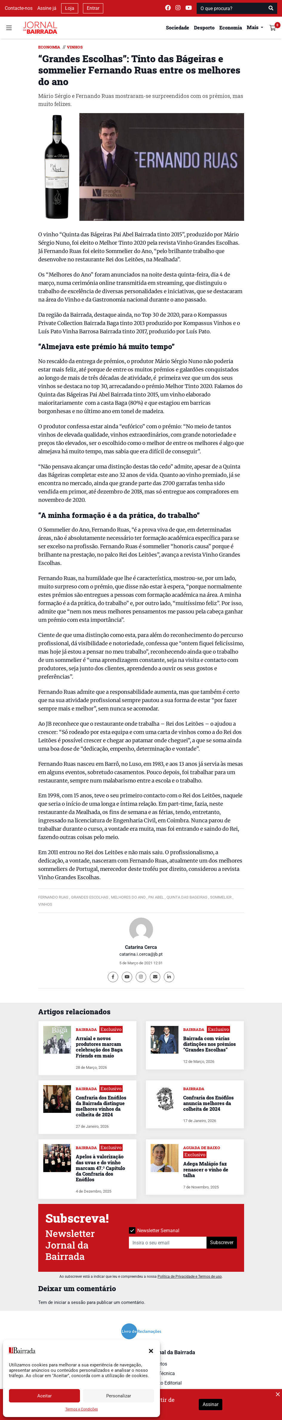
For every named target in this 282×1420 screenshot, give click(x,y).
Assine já (46, 8)
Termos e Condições (81, 1409)
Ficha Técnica (160, 1373)
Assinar (210, 1404)
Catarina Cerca (141, 947)
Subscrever (221, 1242)
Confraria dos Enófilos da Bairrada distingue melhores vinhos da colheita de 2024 (101, 1106)
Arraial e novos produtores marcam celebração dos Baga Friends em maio (99, 1047)
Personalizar (118, 1396)
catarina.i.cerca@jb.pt (141, 954)
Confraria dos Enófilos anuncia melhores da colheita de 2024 (208, 1103)
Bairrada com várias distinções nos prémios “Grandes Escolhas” (209, 1044)
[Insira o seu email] (168, 1243)
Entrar (93, 8)
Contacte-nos (19, 8)
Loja (69, 8)
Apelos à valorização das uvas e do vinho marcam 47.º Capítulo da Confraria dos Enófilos (100, 1167)
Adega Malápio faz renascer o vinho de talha (205, 1169)
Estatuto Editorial (164, 1383)
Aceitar (44, 1396)
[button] (151, 1350)
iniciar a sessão (70, 1302)
